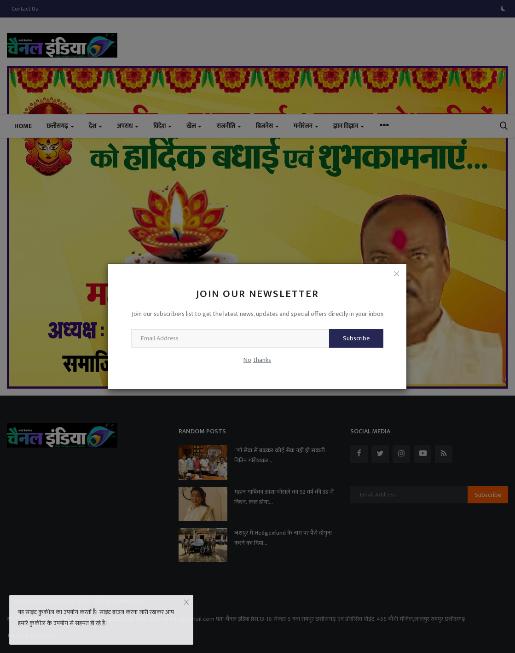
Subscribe (356, 338)
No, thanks (257, 360)
